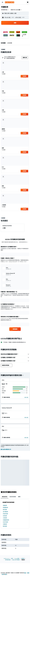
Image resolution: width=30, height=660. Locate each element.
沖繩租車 (5, 524)
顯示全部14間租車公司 (6, 449)
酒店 (25, 572)
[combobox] (5, 10)
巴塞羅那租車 (6, 520)
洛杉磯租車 (5, 511)
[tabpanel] (15, 514)
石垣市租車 (5, 522)
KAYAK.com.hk (6, 558)
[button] (2, 2)
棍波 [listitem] (3, 74)
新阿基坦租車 (7, 559)
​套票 (6, 574)
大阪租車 (5, 518)
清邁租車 (5, 505)
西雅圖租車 (5, 507)
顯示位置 (26, 397)
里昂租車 (5, 526)
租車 (12, 558)
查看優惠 (24, 76)
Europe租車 (17, 558)
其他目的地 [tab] (4, 496)
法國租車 (23, 558)
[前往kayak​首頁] (9, 2)
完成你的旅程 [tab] (13, 496)
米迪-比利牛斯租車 (16, 559)
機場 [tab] (19, 496)
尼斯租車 (5, 515)
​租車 (3, 574)
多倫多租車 (5, 513)
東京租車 (5, 509)
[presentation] (22, 375)
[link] (15, 329)
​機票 (28, 572)
